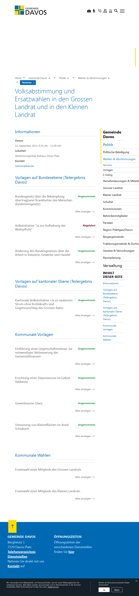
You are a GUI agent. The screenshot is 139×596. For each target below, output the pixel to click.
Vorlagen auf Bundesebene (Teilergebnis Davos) (110, 295)
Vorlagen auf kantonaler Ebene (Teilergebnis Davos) (112, 313)
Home (18, 77)
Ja (104, 589)
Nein (116, 589)
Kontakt (14, 566)
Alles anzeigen (83, 211)
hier (71, 551)
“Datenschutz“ (53, 587)
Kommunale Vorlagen (109, 327)
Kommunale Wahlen (109, 337)
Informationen (111, 283)
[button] (39, 77)
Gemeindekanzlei (24, 166)
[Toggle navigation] (121, 11)
